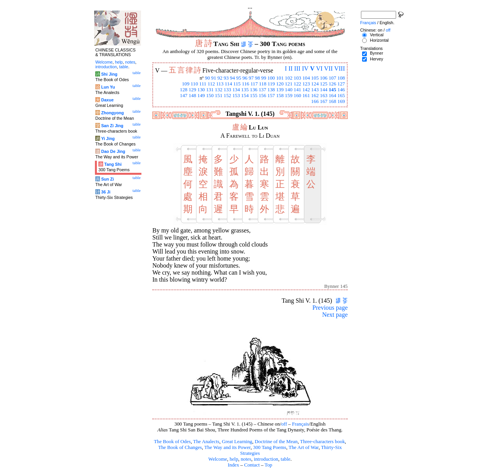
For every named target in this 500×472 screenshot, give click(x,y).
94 (232, 78)
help (234, 459)
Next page (335, 314)
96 (245, 78)
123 (306, 84)
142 (306, 89)
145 (332, 89)
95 (238, 78)
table (286, 459)
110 (194, 84)
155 (253, 95)
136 (253, 89)
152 (227, 95)
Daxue (107, 100)
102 (288, 78)
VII (328, 68)
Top (268, 465)
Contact (252, 465)
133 (227, 89)
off (284, 424)
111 (202, 84)
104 (306, 78)
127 (341, 84)
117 (254, 84)
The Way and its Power (227, 447)
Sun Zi (107, 179)
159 (288, 95)
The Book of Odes (172, 441)
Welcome (217, 459)
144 (323, 89)
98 (257, 78)
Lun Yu (108, 87)
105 (315, 78)
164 (332, 95)
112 (211, 84)
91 (213, 78)
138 (271, 89)
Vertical (377, 34)
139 (280, 89)
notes (246, 459)
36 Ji (106, 192)
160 (297, 95)
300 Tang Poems (269, 447)
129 (192, 89)
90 (207, 78)
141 (297, 89)
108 (341, 78)
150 (210, 95)
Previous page (330, 307)
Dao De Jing (113, 151)
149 (201, 95)
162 (315, 95)
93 (226, 78)
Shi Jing (109, 74)
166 (315, 101)
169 (341, 101)
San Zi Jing (112, 125)
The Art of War (304, 447)
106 (323, 78)
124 (315, 84)
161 (306, 95)
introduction (266, 459)
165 (341, 95)
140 (288, 89)
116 (245, 84)
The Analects (206, 441)
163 (323, 95)
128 (183, 89)
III (297, 68)
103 (297, 78)
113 (219, 84)
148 (192, 95)
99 (263, 78)
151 (218, 95)
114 (228, 84)
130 (201, 89)
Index (233, 465)
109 (185, 84)
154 (244, 95)
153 (236, 95)
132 (218, 89)
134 (236, 89)
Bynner (376, 53)
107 (332, 78)
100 (271, 78)
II (290, 68)
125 (323, 84)
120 (280, 84)
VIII (339, 68)
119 (271, 84)
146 (341, 89)
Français (300, 424)
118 (262, 84)
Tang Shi (112, 164)
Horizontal (379, 40)
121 (288, 84)
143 (315, 89)
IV (305, 68)
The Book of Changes (180, 447)
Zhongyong (112, 112)
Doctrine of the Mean (276, 441)
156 (262, 95)
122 (297, 84)
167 (323, 101)
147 (183, 95)
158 (280, 95)
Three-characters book (322, 441)
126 (332, 84)
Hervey (376, 59)
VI (319, 68)
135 (244, 89)
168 (332, 101)
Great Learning (237, 441)
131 (210, 89)
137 (262, 89)
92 (220, 78)
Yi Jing (108, 138)
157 (271, 95)
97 (251, 78)
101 (280, 78)
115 (237, 84)
